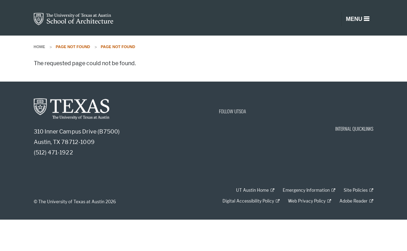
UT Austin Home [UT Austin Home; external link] (252, 190)
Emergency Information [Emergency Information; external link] (306, 190)
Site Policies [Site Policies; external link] (356, 190)
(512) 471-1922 (53, 152)
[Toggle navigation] (357, 19)
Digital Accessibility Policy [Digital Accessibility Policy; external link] (248, 201)
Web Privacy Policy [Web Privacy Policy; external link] (307, 201)
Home (39, 47)
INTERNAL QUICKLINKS (354, 128)
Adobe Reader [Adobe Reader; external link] (353, 201)
